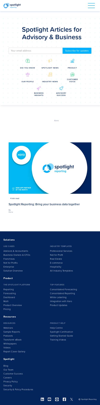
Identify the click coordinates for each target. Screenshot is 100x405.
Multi (6, 301)
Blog (5, 365)
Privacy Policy (10, 381)
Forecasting (9, 293)
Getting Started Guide (61, 335)
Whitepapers (10, 343)
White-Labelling (58, 297)
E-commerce (56, 263)
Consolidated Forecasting (63, 289)
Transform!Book (12, 339)
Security (7, 385)
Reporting (8, 289)
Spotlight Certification (61, 332)
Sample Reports (11, 332)
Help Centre (56, 328)
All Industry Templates (61, 270)
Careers (7, 377)
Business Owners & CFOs (16, 255)
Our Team (8, 369)
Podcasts (8, 335)
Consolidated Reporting (62, 293)
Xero (56, 121)
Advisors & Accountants (15, 251)
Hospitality (55, 266)
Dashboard (9, 297)
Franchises (9, 259)
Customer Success (13, 373)
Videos (7, 347)
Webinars (8, 328)
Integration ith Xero (61, 301)
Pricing (7, 309)
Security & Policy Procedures (18, 389)
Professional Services (61, 251)
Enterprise (8, 266)
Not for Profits (10, 263)
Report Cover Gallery (14, 351)
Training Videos (58, 339)
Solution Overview (13, 270)
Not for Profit (56, 255)
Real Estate (56, 259)
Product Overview (12, 305)
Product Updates (58, 305)
